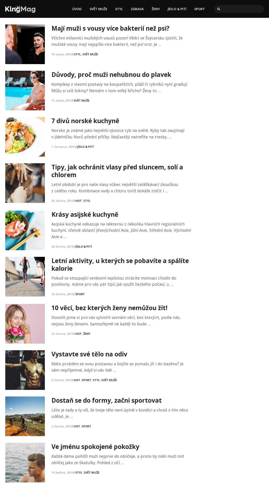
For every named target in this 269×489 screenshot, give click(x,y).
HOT (78, 201)
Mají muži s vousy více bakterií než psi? (110, 28)
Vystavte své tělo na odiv (89, 354)
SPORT (199, 9)
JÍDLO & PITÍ (177, 9)
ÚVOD (77, 9)
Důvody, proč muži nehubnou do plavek (111, 74)
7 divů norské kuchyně (85, 121)
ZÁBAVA (137, 9)
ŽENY (156, 9)
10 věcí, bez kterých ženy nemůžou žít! (109, 308)
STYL (119, 9)
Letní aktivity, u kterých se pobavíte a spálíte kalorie (120, 264)
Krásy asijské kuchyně (84, 214)
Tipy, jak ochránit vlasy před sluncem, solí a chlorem (117, 171)
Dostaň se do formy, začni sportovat (106, 400)
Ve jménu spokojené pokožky (95, 446)
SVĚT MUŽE (98, 9)
